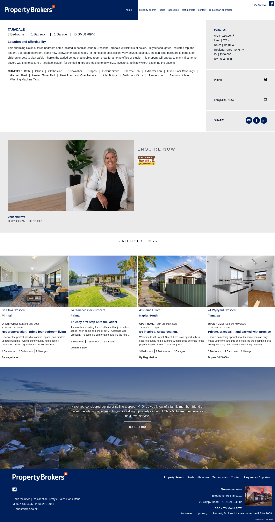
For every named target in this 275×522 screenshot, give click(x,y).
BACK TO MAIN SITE (228, 508)
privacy (202, 513)
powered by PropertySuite (264, 519)
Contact (202, 9)
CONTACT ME (137, 427)
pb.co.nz (260, 4)
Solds (162, 9)
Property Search (147, 9)
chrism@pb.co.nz (27, 509)
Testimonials (188, 9)
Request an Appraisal (220, 9)
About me (173, 9)
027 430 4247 (22, 503)
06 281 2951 (44, 503)
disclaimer (185, 513)
